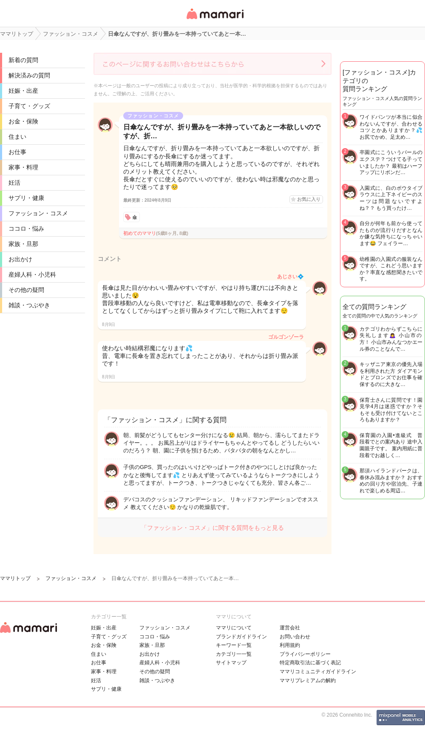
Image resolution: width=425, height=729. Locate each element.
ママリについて (234, 628)
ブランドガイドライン (241, 637)
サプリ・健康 (26, 197)
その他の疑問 (26, 289)
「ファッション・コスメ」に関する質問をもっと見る (212, 527)
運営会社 (290, 628)
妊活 (14, 182)
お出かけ (20, 259)
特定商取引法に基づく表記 (310, 663)
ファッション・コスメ (38, 213)
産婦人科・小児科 (32, 274)
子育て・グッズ (29, 106)
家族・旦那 (23, 243)
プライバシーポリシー (305, 654)
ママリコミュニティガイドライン (318, 672)
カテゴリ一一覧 (234, 654)
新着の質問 (23, 60)
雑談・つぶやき (29, 305)
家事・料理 (23, 167)
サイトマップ (231, 663)
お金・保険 (23, 121)
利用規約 (290, 645)
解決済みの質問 (29, 75)
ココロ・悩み (26, 228)
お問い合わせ (295, 637)
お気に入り (308, 199)
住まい (17, 136)
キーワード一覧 (234, 645)
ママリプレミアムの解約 (308, 680)
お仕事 (17, 152)
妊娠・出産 (23, 90)
